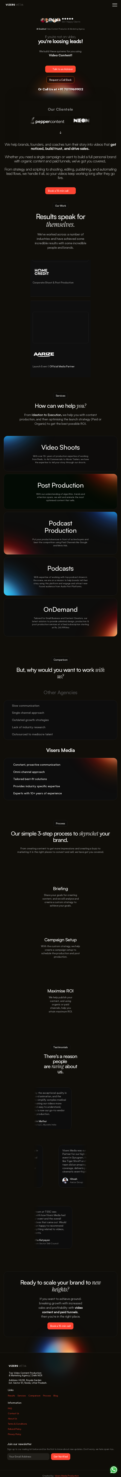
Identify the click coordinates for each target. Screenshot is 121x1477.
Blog (55, 1395)
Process (47, 1395)
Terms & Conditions (17, 1423)
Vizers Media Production (67, 1475)
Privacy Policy (14, 1434)
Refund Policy (14, 1429)
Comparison (34, 1395)
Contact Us (13, 1413)
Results (11, 1395)
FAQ (10, 1408)
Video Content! (60, 55)
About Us (12, 1418)
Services (21, 1395)
